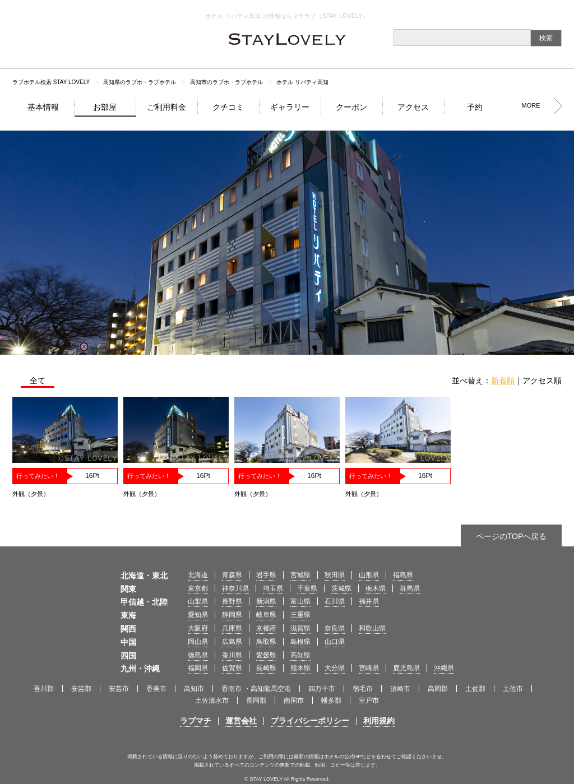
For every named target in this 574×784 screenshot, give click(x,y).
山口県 (335, 642)
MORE (531, 105)
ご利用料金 (166, 107)
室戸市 (369, 700)
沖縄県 (444, 668)
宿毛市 (363, 689)
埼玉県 (273, 588)
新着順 (503, 380)
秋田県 (335, 575)
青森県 (232, 575)
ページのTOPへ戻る (511, 536)
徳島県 (198, 655)
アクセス (413, 107)
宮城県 (300, 575)
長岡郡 (256, 700)
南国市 (294, 700)
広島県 (232, 642)
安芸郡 (81, 689)
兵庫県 (232, 628)
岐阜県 (266, 615)
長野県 (232, 601)
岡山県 (198, 642)
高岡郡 (438, 689)
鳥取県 (266, 642)
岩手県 (266, 575)
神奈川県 (235, 588)
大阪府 (198, 628)
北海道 (198, 575)
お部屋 (105, 107)
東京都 (198, 588)
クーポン (351, 107)
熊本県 (300, 668)
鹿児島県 (406, 668)
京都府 (266, 628)
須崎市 (400, 689)
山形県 (369, 575)
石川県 (335, 601)
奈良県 (335, 628)
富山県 (300, 601)
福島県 (403, 575)
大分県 (335, 668)
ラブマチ (195, 720)
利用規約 (379, 720)
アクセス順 (542, 380)
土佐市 (513, 689)
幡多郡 (331, 700)
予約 (475, 107)
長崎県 (266, 668)
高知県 (300, 655)
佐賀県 (232, 668)
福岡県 (198, 668)
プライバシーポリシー (310, 720)
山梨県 (198, 601)
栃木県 (375, 588)
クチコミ (228, 107)
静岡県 (232, 615)
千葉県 (307, 588)
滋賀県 (300, 628)
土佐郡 (475, 689)
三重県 (300, 615)
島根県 (300, 642)
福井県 (369, 601)
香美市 (156, 689)
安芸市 (119, 689)
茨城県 (341, 588)
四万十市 (321, 689)
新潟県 (266, 601)
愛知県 (198, 615)
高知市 (194, 689)
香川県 (232, 655)
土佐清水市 (212, 700)
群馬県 (410, 588)
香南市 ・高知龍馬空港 (255, 689)
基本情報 (43, 107)
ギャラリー (289, 107)
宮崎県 (369, 668)
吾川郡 (44, 689)
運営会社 (241, 720)
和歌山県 (372, 628)
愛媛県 (266, 655)
